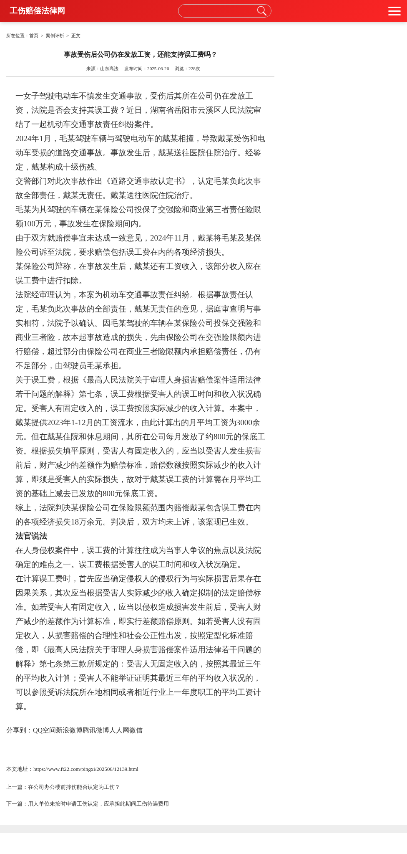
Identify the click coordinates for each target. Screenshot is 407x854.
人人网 (119, 730)
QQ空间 (44, 730)
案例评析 (55, 35)
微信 (136, 730)
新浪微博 (69, 730)
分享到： (19, 730)
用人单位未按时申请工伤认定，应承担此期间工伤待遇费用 (98, 804)
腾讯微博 (96, 730)
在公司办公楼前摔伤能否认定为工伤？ (74, 787)
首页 (33, 35)
